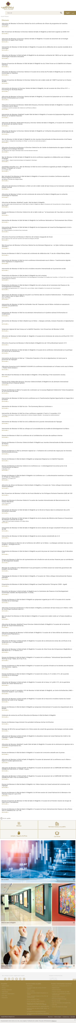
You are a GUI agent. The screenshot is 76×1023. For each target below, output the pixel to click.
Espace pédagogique (6, 965)
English (68, 13)
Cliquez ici (53, 1020)
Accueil (2, 16)
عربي (73, 13)
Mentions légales (57, 1016)
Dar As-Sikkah (5, 879)
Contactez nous (66, 1016)
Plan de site (50, 1016)
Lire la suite (4, 26)
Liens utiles (73, 1016)
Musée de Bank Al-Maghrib (8, 922)
